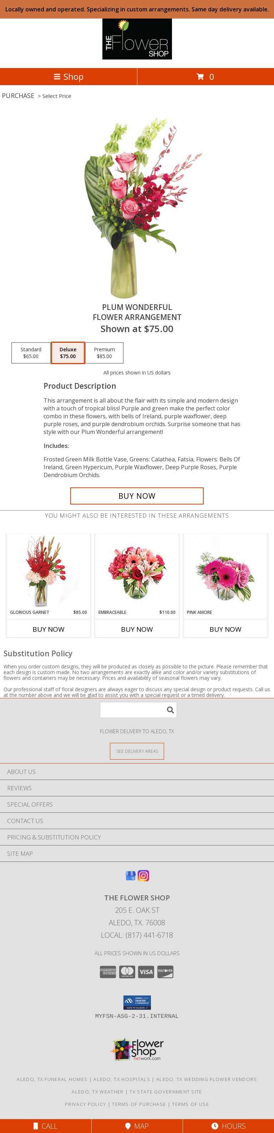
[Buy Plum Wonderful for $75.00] (137, 496)
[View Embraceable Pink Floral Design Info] (137, 572)
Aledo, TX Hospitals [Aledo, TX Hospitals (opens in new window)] (121, 1079)
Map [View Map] (137, 1126)
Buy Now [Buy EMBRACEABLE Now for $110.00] (137, 629)
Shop (68, 76)
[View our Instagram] (143, 879)
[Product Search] (138, 710)
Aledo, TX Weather (97, 1091)
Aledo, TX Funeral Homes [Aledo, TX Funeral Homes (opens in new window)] (52, 1079)
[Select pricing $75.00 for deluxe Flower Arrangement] (68, 353)
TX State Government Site (166, 1091)
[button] (137, 1002)
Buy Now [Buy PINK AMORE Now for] (225, 629)
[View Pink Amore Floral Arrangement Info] (225, 572)
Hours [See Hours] (228, 1126)
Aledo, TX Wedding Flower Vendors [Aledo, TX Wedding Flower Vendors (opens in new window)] (206, 1079)
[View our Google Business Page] (130, 879)
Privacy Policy (85, 1104)
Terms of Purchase (139, 1104)
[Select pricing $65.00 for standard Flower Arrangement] (31, 353)
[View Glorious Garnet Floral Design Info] (48, 572)
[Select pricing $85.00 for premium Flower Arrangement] (104, 353)
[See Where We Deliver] (137, 750)
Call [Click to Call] (45, 1126)
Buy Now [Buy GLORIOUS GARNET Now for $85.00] (48, 629)
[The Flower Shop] (137, 57)
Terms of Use (190, 1104)
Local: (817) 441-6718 (137, 935)
